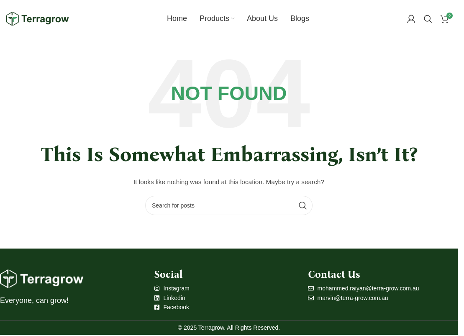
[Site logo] (37, 18)
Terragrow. (212, 327)
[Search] (428, 18)
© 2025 (188, 327)
